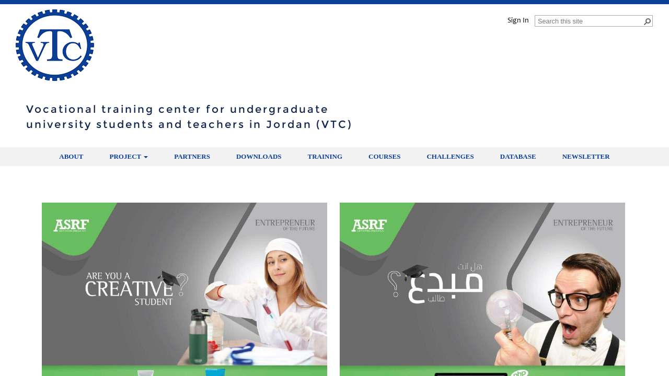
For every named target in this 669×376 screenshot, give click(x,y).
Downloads (259, 156)
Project (129, 156)
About (71, 156)
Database (518, 156)
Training (325, 156)
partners (192, 156)
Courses (384, 156)
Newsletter (586, 156)
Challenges (450, 156)
